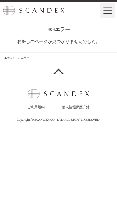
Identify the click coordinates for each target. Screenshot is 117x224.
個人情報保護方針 (76, 107)
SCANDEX (33, 10)
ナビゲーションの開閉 (107, 10)
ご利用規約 (36, 107)
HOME (8, 58)
